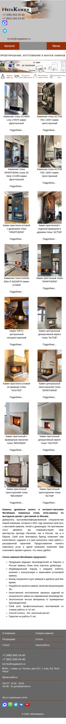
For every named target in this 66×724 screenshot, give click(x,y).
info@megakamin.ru (20, 39)
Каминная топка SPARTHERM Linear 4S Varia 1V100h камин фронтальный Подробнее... (16, 169)
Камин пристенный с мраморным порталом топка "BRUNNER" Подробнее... (16, 443)
